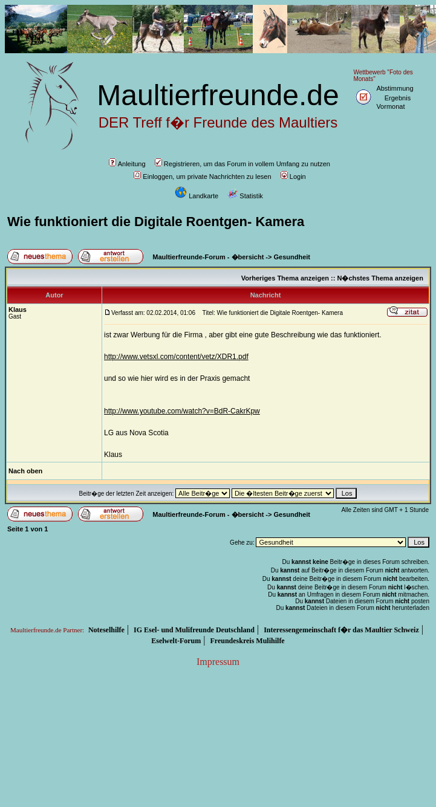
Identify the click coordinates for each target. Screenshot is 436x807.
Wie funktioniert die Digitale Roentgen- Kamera (155, 221)
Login (293, 176)
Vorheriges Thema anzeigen (285, 278)
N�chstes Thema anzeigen (380, 278)
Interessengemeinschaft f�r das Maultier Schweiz (341, 630)
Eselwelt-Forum (176, 641)
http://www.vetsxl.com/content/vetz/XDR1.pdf (176, 356)
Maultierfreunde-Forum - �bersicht (208, 257)
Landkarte (196, 195)
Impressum (218, 661)
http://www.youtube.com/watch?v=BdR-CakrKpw (182, 411)
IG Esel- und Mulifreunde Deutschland (194, 630)
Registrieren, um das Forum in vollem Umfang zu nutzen (242, 163)
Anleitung (127, 163)
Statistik (245, 195)
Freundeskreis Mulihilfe (247, 641)
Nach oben (25, 471)
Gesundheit (292, 257)
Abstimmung (394, 88)
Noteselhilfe (106, 630)
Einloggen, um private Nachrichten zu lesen (202, 176)
